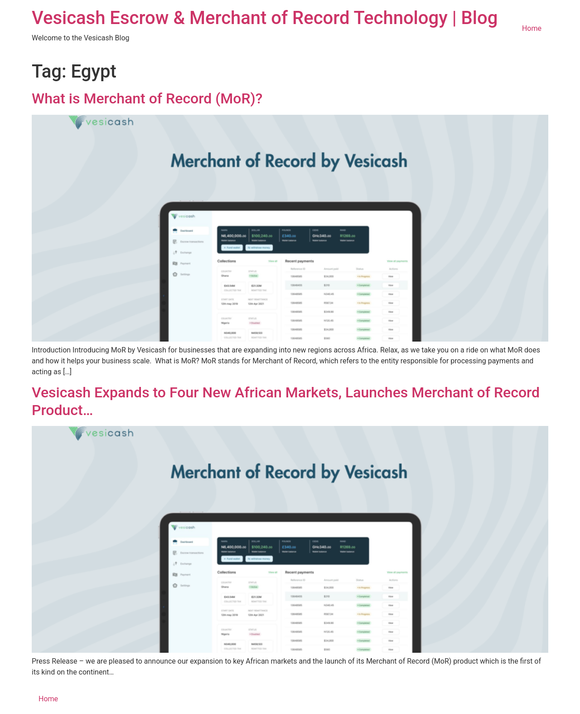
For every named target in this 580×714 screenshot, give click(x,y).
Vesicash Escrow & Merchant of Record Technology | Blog (265, 18)
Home (531, 28)
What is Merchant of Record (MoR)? (147, 98)
